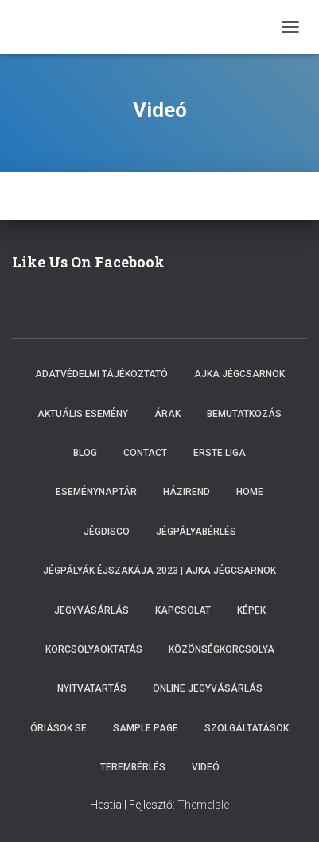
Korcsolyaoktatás (93, 649)
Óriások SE (58, 728)
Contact (145, 452)
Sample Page (145, 728)
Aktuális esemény (82, 413)
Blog (85, 452)
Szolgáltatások (246, 728)
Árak (167, 413)
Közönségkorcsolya (221, 649)
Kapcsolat (183, 610)
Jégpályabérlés (196, 531)
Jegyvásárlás (91, 610)
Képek (251, 610)
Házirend (186, 491)
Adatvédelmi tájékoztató (101, 374)
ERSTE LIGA (219, 452)
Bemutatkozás (244, 413)
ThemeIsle (203, 804)
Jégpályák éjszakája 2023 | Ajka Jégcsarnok (159, 570)
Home (249, 491)
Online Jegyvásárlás (208, 688)
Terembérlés (132, 767)
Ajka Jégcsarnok (239, 374)
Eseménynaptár (96, 491)
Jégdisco (107, 531)
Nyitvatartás (91, 688)
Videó (206, 767)
